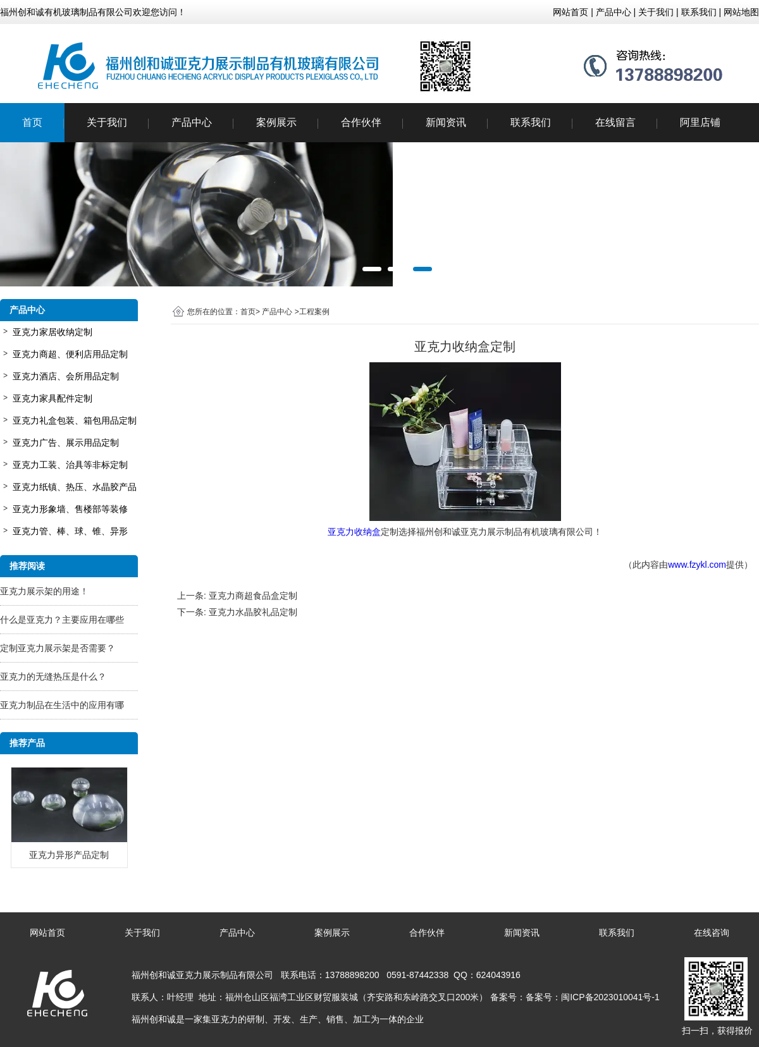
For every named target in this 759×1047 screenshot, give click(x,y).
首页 (32, 122)
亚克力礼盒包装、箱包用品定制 (75, 420)
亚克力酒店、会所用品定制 (66, 376)
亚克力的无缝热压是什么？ (53, 676)
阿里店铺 (700, 122)
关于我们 (107, 122)
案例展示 (276, 122)
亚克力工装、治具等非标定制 (70, 465)
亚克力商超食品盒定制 (253, 596)
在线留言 (615, 122)
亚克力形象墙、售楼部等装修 (70, 509)
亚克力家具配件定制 (52, 398)
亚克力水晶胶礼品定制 (253, 612)
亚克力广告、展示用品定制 (66, 443)
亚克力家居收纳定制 (52, 332)
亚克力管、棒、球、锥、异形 (70, 531)
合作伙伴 (361, 122)
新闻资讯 (446, 122)
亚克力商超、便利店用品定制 (70, 354)
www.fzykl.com (697, 565)
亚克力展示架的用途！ (44, 591)
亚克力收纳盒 (354, 532)
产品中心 (191, 122)
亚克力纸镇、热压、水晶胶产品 (75, 487)
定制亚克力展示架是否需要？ (57, 648)
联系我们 (530, 122)
